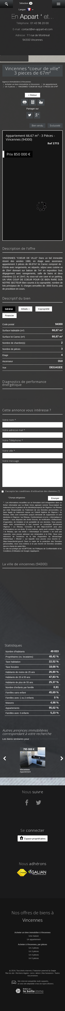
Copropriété (44, 309)
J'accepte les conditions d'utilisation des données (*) (32, 491)
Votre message (10, 461)
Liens (32, 973)
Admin (38, 973)
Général (9, 309)
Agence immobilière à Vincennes (16, 82)
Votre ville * (8, 450)
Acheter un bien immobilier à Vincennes (22, 84)
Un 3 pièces (10, 86)
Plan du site (9, 973)
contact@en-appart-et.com (37, 29)
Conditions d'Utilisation (12, 551)
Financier (9, 315)
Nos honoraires (47, 973)
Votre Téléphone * (12, 440)
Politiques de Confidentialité (46, 549)
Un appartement (50, 84)
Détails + (25, 309)
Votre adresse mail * (13, 430)
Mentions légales (22, 973)
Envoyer (55, 498)
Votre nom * (9, 420)
